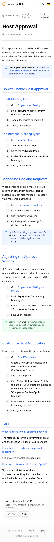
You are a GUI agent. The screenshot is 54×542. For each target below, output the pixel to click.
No (24, 514)
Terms (43, 530)
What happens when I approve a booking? (25, 431)
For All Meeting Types (16, 99)
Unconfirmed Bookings (30, 205)
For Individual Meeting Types (21, 134)
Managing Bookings (26, 15)
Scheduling (13, 15)
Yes (11, 514)
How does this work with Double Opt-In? (24, 464)
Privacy (31, 530)
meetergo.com (15, 530)
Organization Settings (30, 105)
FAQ (5, 423)
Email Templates (27, 357)
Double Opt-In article (19, 70)
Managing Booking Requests (24, 178)
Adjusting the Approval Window (20, 258)
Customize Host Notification (24, 343)
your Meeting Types (28, 140)
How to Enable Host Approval (25, 89)
